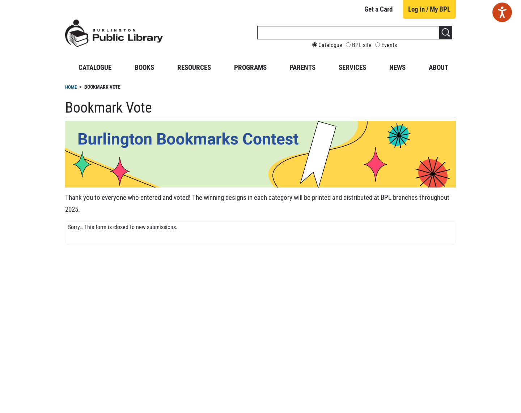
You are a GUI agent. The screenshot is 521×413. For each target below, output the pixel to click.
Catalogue (330, 45)
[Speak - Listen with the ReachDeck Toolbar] (502, 12)
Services (352, 67)
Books (144, 67)
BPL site (362, 45)
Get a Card (378, 9)
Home (71, 87)
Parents (302, 67)
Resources (194, 67)
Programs (250, 67)
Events (389, 45)
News (397, 67)
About (438, 67)
